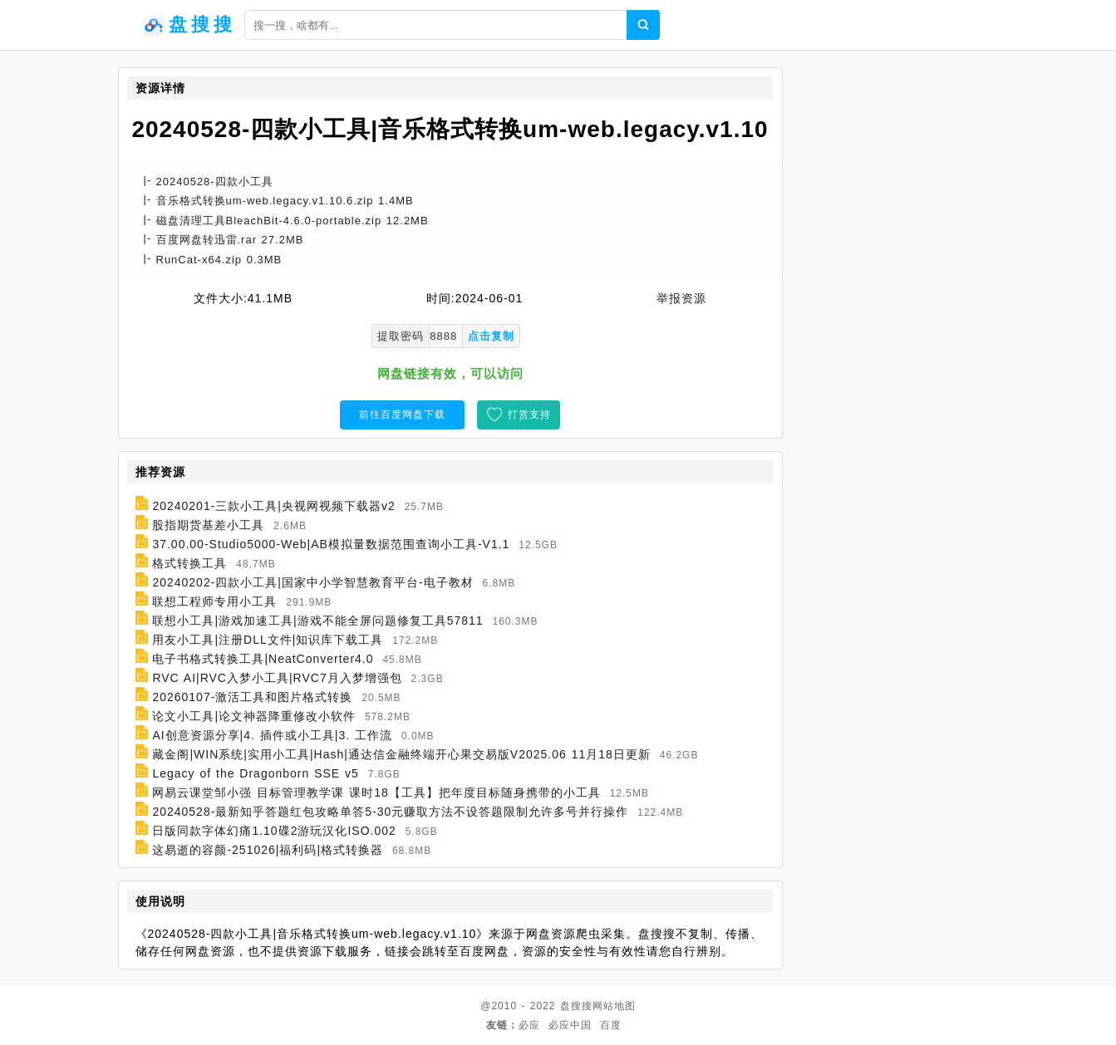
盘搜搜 (576, 1006)
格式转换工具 (189, 563)
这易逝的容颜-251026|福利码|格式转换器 (267, 849)
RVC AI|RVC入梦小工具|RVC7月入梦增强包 (276, 677)
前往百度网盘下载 (402, 414)
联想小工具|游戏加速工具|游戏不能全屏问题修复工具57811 (317, 620)
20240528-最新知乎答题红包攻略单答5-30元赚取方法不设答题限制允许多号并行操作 (390, 811)
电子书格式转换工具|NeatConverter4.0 (262, 658)
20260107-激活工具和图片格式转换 (252, 697)
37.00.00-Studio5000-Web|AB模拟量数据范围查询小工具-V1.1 (330, 544)
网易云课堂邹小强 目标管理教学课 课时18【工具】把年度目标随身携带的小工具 (376, 792)
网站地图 (614, 1006)
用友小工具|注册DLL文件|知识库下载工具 (267, 639)
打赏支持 (529, 414)
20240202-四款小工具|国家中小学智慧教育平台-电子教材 (312, 582)
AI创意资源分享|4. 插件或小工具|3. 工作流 (272, 735)
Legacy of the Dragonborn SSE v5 (255, 773)
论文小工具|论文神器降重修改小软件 (254, 716)
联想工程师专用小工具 (214, 601)
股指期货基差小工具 (208, 525)
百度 (611, 1025)
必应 (529, 1025)
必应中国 (570, 1025)
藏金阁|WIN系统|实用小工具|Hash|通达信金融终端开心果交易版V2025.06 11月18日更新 (401, 754)
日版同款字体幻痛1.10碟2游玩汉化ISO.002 (274, 830)
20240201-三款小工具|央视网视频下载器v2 (273, 506)
